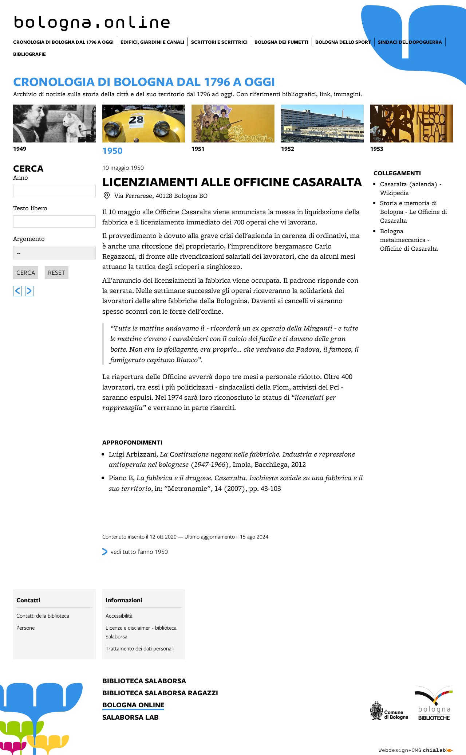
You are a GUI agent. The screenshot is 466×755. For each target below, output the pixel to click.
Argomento (29, 238)
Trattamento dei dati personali (140, 648)
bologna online (133, 705)
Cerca (28, 168)
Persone (25, 627)
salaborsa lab (130, 717)
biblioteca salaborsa (144, 681)
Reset (56, 271)
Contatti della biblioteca (42, 615)
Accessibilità (119, 615)
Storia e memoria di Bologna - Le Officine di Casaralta (413, 211)
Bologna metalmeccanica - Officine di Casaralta (409, 240)
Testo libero (30, 208)
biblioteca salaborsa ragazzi (160, 693)
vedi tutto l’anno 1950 (139, 551)
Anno (20, 177)
